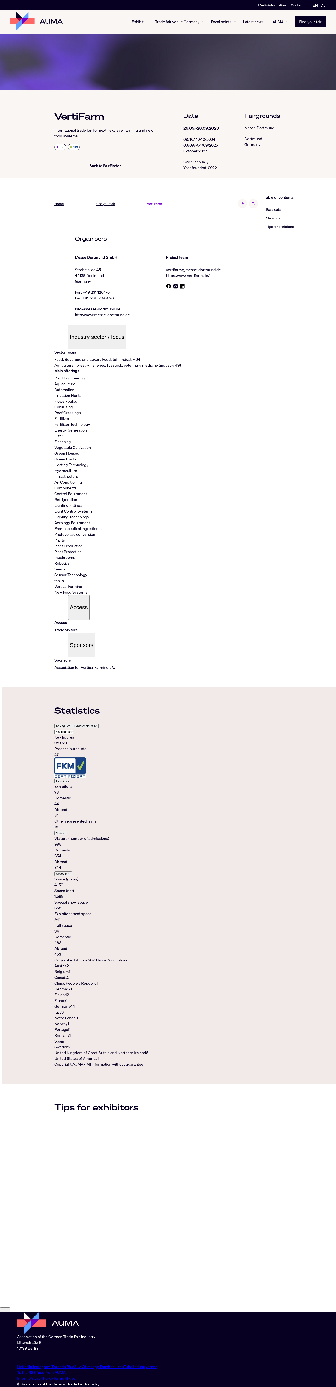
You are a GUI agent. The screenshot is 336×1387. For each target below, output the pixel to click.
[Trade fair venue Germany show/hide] (203, 22)
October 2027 (195, 150)
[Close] (5, 1310)
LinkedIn (25, 1366)
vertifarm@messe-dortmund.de (193, 269)
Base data (273, 209)
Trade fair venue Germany (177, 21)
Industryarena (145, 1366)
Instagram (42, 1366)
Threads (59, 1366)
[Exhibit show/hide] (147, 22)
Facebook (109, 1366)
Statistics (273, 218)
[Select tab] (64, 732)
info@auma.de (29, 1357)
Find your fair (310, 21)
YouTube (125, 1366)
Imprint (23, 1378)
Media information (272, 5)
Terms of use (64, 1378)
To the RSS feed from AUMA (41, 1372)
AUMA (278, 21)
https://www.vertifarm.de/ (188, 275)
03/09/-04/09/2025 (200, 145)
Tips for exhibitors (280, 226)
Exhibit (138, 21)
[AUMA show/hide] (287, 22)
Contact (297, 5)
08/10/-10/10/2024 (199, 139)
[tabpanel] (156, 845)
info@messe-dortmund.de (97, 309)
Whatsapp (91, 1366)
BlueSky (74, 1366)
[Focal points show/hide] (235, 22)
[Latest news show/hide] (267, 22)
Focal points (221, 21)
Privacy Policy (41, 1378)
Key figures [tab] (63, 726)
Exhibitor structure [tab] (85, 726)
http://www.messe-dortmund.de (102, 314)
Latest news (253, 21)
